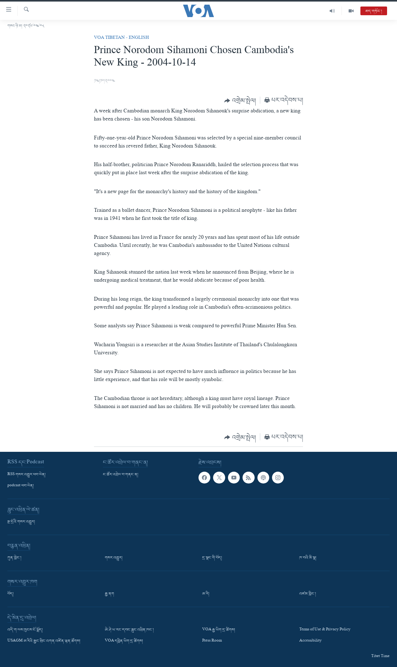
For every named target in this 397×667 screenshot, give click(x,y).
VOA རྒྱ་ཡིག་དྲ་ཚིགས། (218, 630)
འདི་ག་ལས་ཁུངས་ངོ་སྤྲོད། (25, 630)
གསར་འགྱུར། (114, 558)
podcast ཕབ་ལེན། (20, 486)
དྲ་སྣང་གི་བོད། (212, 558)
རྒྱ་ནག (109, 594)
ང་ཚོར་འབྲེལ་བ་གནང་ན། (120, 475)
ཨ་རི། (205, 594)
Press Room (212, 641)
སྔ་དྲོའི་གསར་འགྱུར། (21, 522)
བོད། (10, 594)
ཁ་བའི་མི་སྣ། (307, 558)
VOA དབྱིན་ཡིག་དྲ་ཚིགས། (124, 641)
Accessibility (310, 641)
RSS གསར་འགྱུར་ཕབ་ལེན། (26, 475)
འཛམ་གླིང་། (307, 594)
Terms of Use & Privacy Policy (324, 630)
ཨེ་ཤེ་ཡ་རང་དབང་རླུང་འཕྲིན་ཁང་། (129, 630)
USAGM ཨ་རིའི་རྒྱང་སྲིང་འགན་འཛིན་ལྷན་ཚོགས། (43, 641)
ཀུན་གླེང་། (14, 558)
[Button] (240, 101)
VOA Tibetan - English (121, 38)
